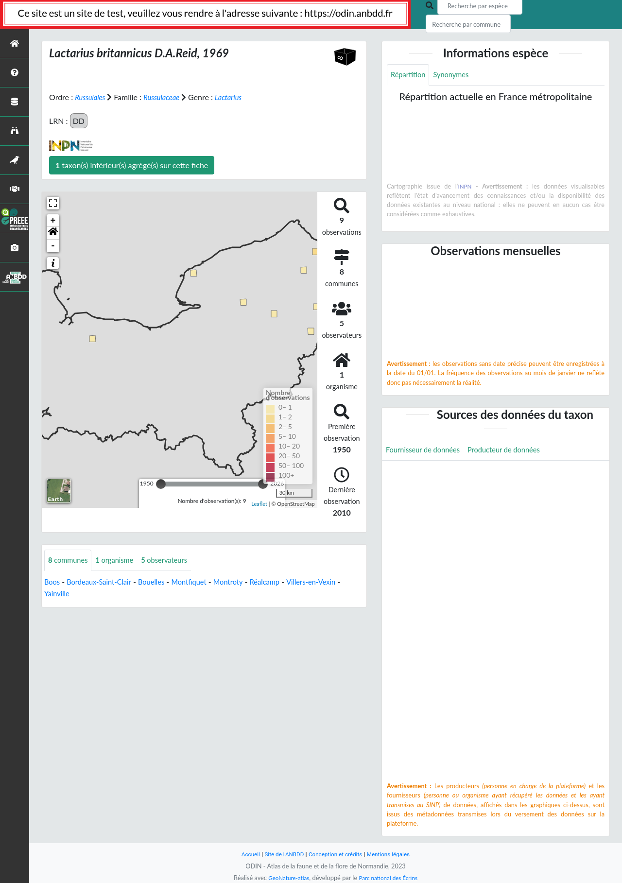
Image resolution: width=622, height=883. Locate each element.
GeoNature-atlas (285, 878)
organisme (120, 560)
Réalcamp (282, 582)
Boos (52, 582)
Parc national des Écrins (390, 878)
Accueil (244, 854)
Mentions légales (393, 854)
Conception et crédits (336, 854)
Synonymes (455, 75)
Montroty (243, 582)
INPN (464, 187)
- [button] (53, 246)
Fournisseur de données (426, 451)
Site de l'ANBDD (280, 854)
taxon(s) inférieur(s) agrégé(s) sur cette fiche (131, 165)
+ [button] (53, 220)
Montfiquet (201, 582)
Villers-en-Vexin (333, 582)
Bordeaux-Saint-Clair (103, 582)
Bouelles (160, 582)
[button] (53, 233)
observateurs (174, 560)
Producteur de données (514, 451)
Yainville (62, 594)
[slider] (161, 484)
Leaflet (259, 503)
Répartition (410, 75)
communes (70, 560)
